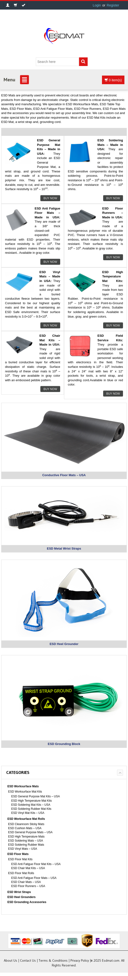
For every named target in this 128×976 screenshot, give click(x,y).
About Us (10, 960)
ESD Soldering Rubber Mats (26, 844)
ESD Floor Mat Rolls (21, 873)
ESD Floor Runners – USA (28, 886)
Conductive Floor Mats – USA (64, 475)
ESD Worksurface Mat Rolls (26, 819)
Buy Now (50, 198)
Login (97, 5)
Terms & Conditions (53, 960)
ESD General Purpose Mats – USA (30, 832)
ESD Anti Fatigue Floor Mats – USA (33, 878)
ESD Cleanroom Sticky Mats (26, 824)
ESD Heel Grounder (64, 644)
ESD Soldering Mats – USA (25, 840)
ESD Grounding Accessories (26, 902)
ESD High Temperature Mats (26, 836)
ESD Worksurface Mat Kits (25, 791)
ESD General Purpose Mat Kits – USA (35, 796)
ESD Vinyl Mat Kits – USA (27, 813)
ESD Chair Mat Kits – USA (28, 868)
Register (113, 5)
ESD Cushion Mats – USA (24, 828)
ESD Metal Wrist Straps (64, 548)
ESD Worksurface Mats (23, 786)
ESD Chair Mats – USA (26, 882)
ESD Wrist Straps (19, 892)
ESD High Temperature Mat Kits (31, 800)
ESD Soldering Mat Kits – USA (30, 804)
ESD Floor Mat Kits (20, 859)
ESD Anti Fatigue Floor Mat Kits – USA (36, 864)
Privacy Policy (79, 960)
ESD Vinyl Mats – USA (22, 848)
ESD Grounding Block (64, 744)
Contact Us (28, 960)
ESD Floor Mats (18, 854)
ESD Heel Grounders (21, 897)
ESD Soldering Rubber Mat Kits (31, 809)
